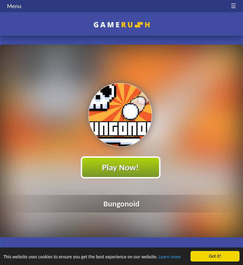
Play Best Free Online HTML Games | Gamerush (121, 24)
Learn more (170, 257)
